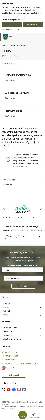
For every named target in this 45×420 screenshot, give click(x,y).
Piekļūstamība (8, 331)
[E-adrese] (6, 368)
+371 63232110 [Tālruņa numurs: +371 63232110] (11, 352)
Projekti (6, 307)
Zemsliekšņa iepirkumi (17, 92)
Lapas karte (7, 335)
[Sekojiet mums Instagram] (19, 389)
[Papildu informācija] (13, 368)
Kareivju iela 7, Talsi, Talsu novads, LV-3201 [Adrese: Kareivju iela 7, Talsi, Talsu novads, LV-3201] (22, 363)
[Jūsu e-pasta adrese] (23, 278)
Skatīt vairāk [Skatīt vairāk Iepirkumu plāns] (10, 116)
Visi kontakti (14, 375)
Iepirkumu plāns (13, 110)
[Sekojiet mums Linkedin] (24, 390)
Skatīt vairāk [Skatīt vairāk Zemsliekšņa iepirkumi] (10, 98)
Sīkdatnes (24, 166)
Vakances (7, 303)
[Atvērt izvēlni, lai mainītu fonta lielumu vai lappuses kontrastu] (34, 416)
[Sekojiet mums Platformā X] (3, 389)
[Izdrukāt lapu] (22, 179)
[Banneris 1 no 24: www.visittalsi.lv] (22, 208)
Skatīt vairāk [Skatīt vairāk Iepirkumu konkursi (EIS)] (10, 80)
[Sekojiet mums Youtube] (9, 389)
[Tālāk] (41, 208)
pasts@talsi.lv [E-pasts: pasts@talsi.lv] (10, 360)
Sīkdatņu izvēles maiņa (12, 339)
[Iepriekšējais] (4, 208)
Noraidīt (12, 24)
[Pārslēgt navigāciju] (22, 415)
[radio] (8, 236)
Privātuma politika (10, 328)
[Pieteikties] (23, 286)
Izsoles (5, 315)
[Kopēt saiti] (8, 145)
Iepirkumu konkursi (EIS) (18, 75)
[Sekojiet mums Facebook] (14, 389)
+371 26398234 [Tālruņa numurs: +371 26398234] (11, 356)
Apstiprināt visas (33, 24)
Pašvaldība (7, 311)
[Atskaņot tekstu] (11, 55)
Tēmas (6, 270)
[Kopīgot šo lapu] (22, 184)
